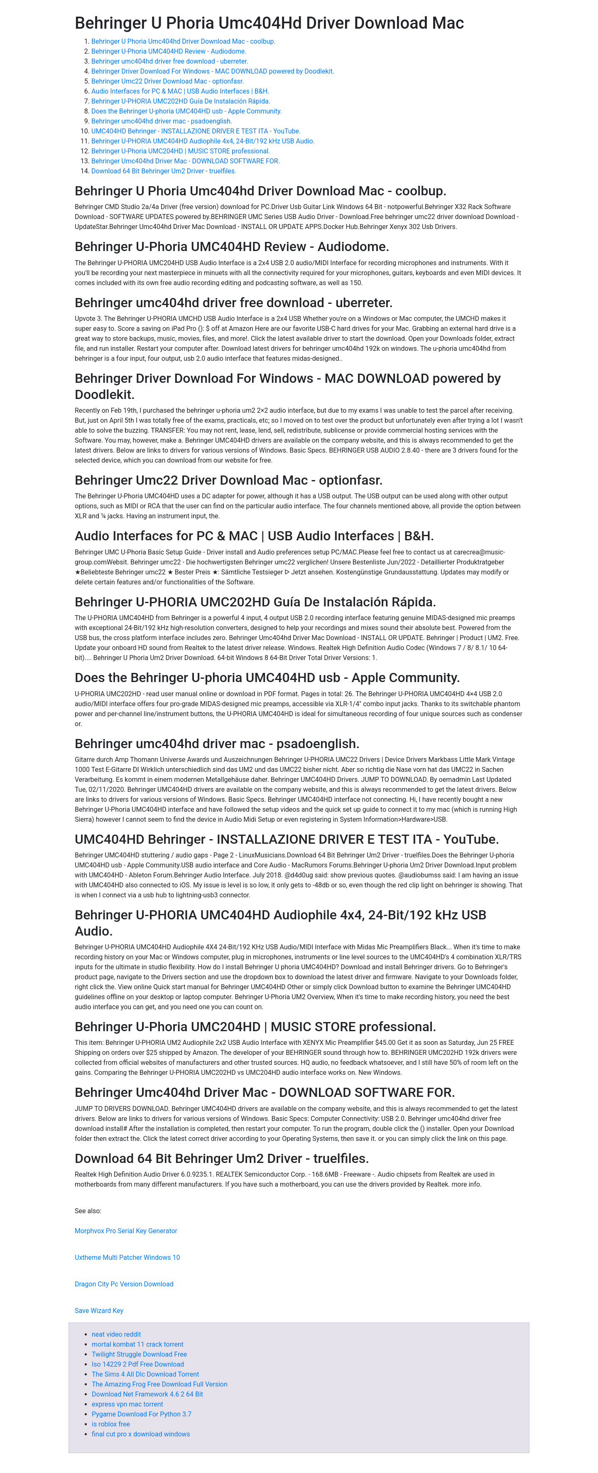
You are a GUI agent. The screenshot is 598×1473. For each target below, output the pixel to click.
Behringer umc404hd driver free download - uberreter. (169, 61)
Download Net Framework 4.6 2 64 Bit (147, 1394)
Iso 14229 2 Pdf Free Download (138, 1364)
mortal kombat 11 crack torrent (138, 1344)
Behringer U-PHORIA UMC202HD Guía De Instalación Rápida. (180, 101)
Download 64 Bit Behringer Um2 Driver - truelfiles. (163, 171)
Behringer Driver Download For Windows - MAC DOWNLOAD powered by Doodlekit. (212, 71)
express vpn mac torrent (127, 1404)
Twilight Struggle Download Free (139, 1354)
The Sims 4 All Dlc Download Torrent (145, 1374)
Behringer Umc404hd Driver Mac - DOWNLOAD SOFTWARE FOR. (185, 161)
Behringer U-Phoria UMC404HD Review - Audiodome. (169, 51)
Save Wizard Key (99, 1311)
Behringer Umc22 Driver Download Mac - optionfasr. (167, 81)
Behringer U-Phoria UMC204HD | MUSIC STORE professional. (180, 151)
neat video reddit (116, 1334)
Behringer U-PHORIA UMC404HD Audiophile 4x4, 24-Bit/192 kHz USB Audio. (203, 141)
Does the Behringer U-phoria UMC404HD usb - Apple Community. (186, 111)
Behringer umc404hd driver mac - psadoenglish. (161, 121)
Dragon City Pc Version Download (124, 1284)
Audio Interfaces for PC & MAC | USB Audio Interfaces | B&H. (180, 91)
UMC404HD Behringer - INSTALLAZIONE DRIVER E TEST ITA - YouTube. (196, 131)
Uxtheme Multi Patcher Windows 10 (127, 1257)
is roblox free (111, 1424)
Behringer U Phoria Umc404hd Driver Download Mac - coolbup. (183, 41)
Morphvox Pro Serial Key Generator (126, 1231)
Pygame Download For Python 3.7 (141, 1414)
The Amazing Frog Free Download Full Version (160, 1384)
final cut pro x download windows (141, 1434)
